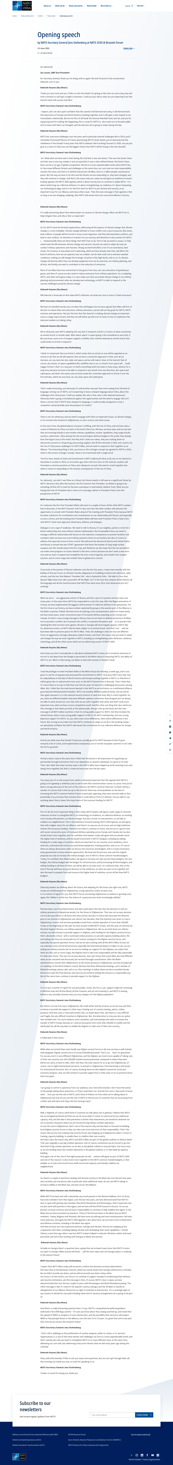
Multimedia (91, 6)
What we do (60, 6)
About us (47, 6)
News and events (76, 6)
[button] (141, 5)
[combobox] (141, 5)
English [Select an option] (128, 48)
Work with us (106, 6)
